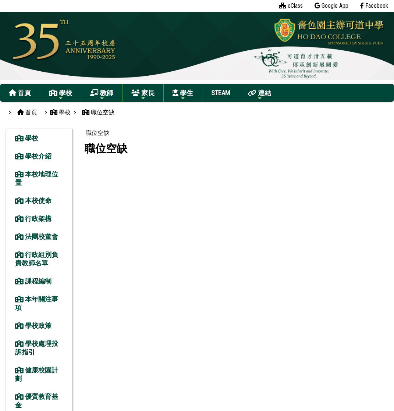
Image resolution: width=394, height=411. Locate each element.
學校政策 (33, 325)
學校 (60, 95)
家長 (143, 95)
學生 (183, 95)
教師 (101, 95)
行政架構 (33, 218)
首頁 (20, 93)
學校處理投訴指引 (36, 348)
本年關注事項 (36, 303)
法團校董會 (36, 236)
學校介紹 (33, 156)
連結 (259, 95)
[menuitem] (97, 133)
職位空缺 (97, 132)
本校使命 (33, 200)
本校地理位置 (36, 178)
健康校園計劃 (36, 374)
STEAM (220, 93)
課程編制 (33, 281)
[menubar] (97, 133)
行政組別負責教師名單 (36, 259)
